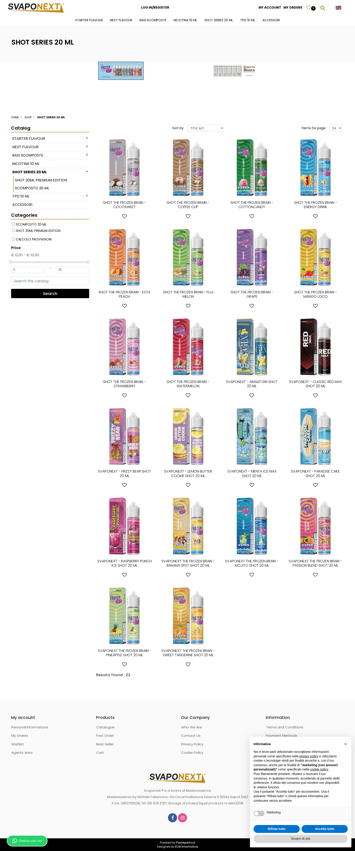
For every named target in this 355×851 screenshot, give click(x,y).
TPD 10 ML (247, 20)
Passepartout (185, 842)
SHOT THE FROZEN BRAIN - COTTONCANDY (251, 204)
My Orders (19, 735)
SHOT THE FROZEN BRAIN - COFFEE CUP (188, 204)
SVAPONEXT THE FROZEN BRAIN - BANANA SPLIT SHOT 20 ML (188, 563)
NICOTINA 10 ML (185, 20)
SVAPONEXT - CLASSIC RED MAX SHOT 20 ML (315, 384)
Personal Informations (29, 727)
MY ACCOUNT (270, 7)
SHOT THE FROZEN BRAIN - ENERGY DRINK (315, 204)
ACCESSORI (271, 20)
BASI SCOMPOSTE (152, 20)
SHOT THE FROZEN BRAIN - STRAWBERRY (124, 384)
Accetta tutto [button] (324, 829)
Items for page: (314, 128)
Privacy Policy (192, 744)
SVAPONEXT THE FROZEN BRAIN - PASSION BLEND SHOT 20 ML (315, 563)
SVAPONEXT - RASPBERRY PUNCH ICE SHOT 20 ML (124, 563)
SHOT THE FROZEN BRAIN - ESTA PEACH (124, 294)
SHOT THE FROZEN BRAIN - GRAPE (251, 294)
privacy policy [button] (308, 756)
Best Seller (105, 744)
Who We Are (191, 727)
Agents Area (21, 752)
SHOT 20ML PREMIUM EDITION (41, 180)
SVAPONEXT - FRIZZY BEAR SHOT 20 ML (124, 473)
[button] (308, 7)
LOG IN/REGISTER (155, 7)
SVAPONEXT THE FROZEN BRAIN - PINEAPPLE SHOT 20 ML (124, 653)
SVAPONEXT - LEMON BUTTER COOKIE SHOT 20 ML (188, 473)
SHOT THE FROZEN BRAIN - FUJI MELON (188, 294)
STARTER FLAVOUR (89, 20)
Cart (100, 752)
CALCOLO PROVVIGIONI (34, 239)
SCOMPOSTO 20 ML (32, 188)
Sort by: (178, 128)
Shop (27, 117)
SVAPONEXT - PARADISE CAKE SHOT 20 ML (315, 473)
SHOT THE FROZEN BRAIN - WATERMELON (188, 384)
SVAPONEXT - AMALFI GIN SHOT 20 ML (252, 384)
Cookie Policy (192, 752)
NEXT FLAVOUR (121, 20)
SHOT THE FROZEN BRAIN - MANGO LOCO (315, 294)
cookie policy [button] (319, 769)
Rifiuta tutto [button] (277, 829)
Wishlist (17, 744)
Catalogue (105, 727)
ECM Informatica (186, 847)
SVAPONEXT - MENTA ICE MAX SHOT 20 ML (251, 473)
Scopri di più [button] (300, 838)
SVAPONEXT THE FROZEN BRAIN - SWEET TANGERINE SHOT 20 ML (188, 653)
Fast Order (105, 735)
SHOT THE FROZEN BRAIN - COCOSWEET (124, 204)
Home (15, 117)
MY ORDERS (292, 7)
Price (16, 247)
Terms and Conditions (284, 727)
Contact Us (191, 735)
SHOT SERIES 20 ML (218, 20)
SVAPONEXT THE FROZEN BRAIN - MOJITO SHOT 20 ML (251, 563)
